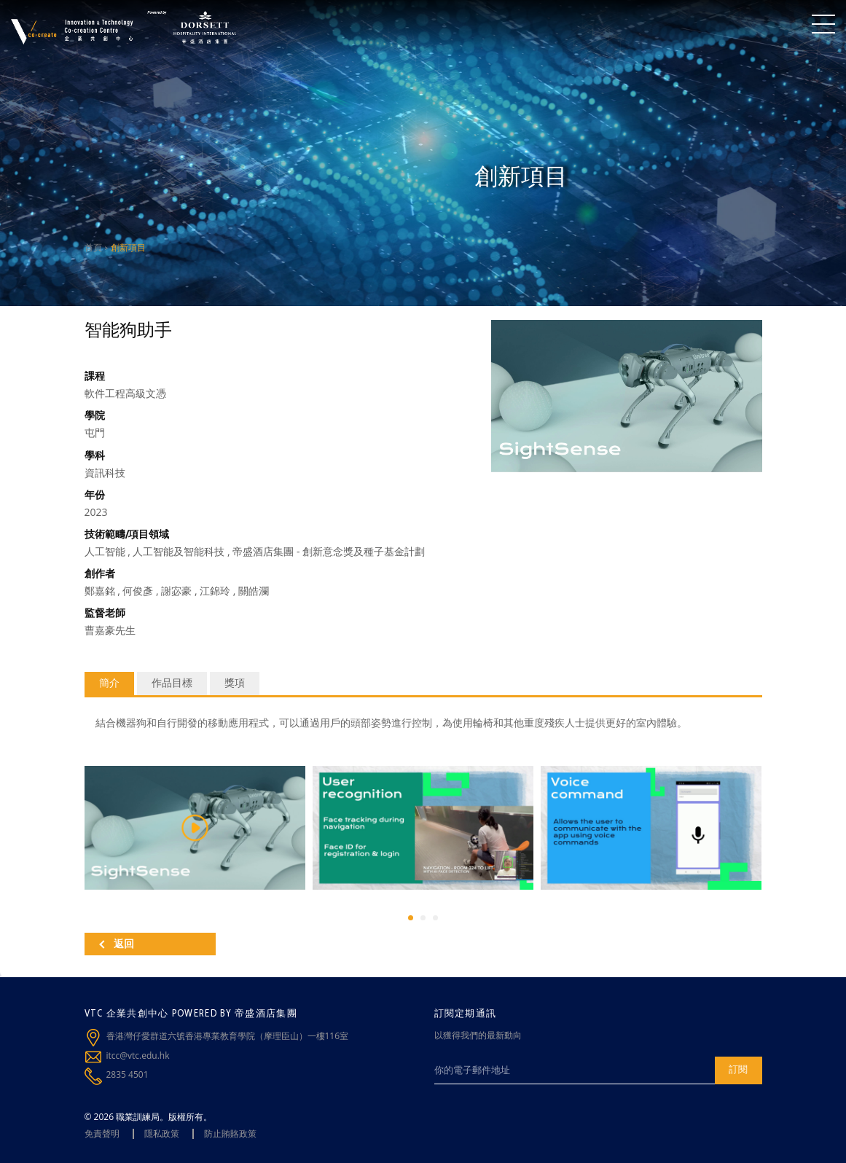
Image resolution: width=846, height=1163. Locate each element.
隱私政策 (161, 1133)
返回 (116, 943)
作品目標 (172, 682)
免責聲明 (102, 1133)
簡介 (109, 682)
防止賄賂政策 (230, 1133)
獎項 (234, 682)
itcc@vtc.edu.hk (138, 1055)
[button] (410, 918)
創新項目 (128, 247)
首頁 (93, 247)
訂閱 (738, 1069)
